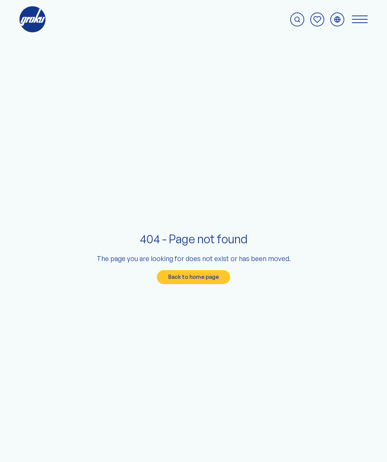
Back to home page (193, 276)
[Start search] (297, 19)
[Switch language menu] (337, 19)
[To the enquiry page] (317, 19)
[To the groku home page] (32, 19)
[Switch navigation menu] (360, 19)
